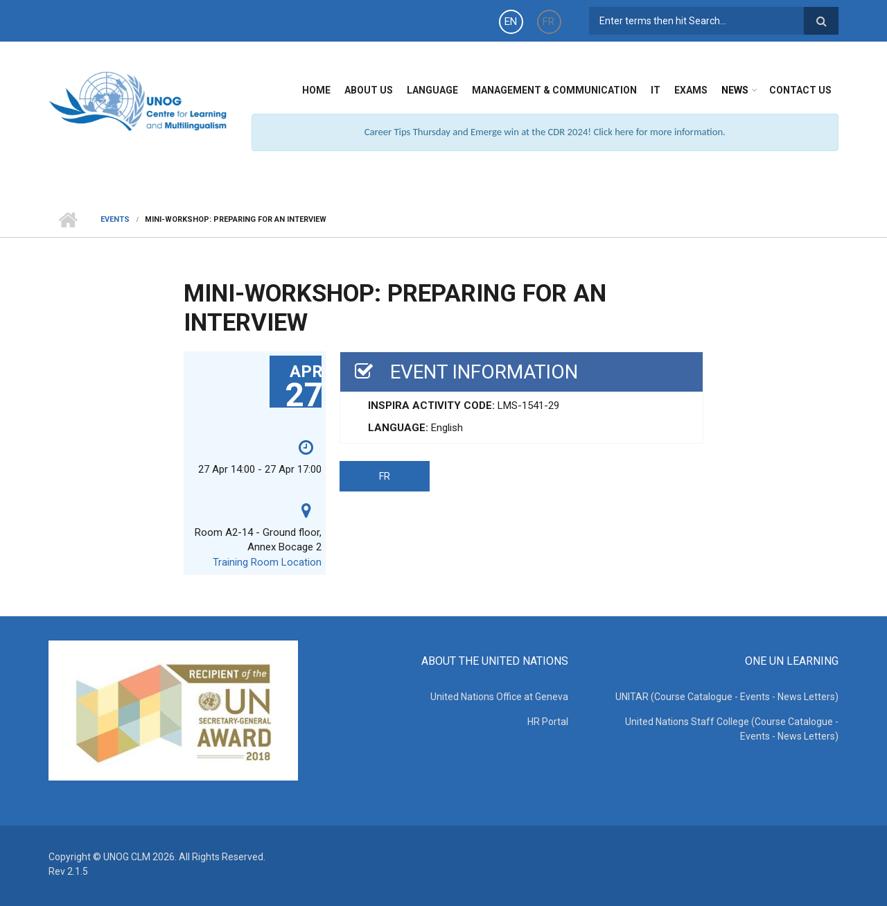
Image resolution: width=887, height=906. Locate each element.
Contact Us (800, 90)
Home (316, 90)
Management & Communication (554, 90)
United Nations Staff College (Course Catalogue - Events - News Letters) (731, 729)
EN (510, 21)
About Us (368, 90)
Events (115, 219)
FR (548, 21)
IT (655, 90)
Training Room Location (267, 562)
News (734, 90)
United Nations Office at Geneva (499, 696)
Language (432, 90)
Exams (691, 90)
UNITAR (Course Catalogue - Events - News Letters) (726, 696)
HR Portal (547, 721)
